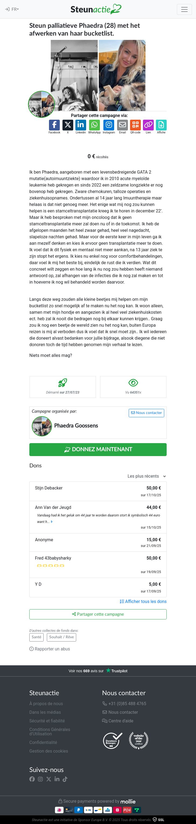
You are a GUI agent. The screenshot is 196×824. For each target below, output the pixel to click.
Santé (36, 637)
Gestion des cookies (48, 751)
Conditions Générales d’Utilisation (49, 731)
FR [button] (14, 9)
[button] (54, 127)
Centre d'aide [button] (117, 720)
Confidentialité (43, 742)
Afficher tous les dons (143, 601)
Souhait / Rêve (61, 637)
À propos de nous (46, 703)
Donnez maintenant (98, 450)
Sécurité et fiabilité (47, 720)
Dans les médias (45, 712)
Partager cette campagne (98, 614)
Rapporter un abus (49, 648)
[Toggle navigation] (184, 9)
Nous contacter (146, 413)
